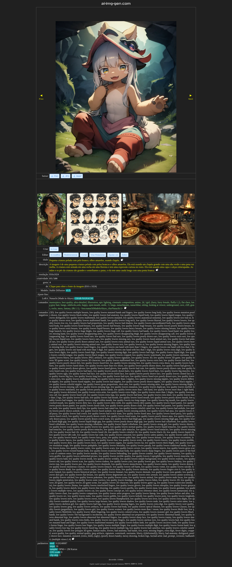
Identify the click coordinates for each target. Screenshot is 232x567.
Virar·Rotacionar (98, 255)
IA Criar (54, 249)
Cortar (84, 255)
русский (114, 564)
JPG (65, 176)
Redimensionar (71, 255)
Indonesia (121, 564)
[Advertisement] (111, 14)
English (92, 564)
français (109, 564)
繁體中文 (134, 564)
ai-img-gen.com (116, 3)
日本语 (140, 564)
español (97, 564)
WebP (77, 176)
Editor (124, 255)
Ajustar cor (113, 255)
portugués (103, 564)
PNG (54, 176)
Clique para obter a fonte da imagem (66, 286)
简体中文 (127, 564)
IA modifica (55, 255)
